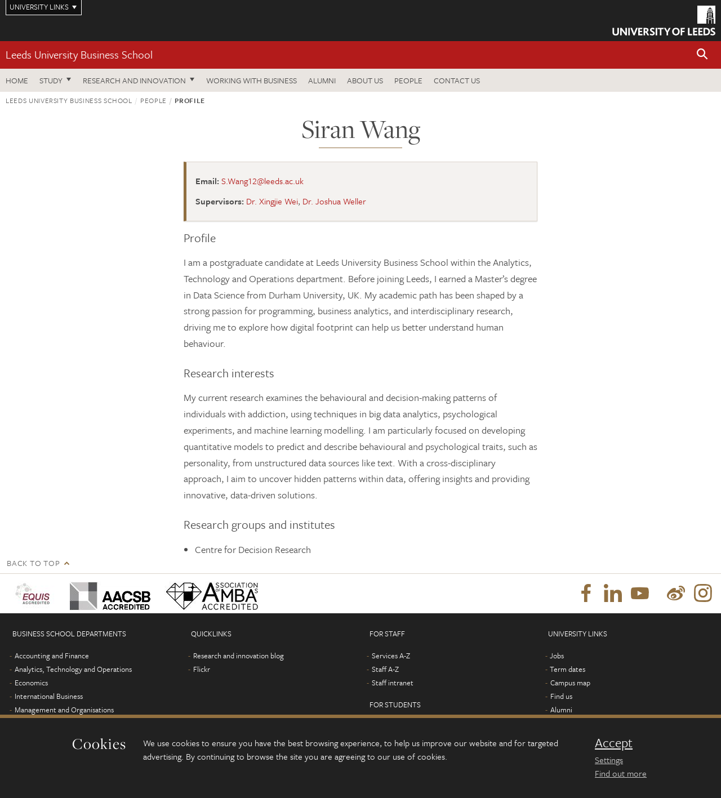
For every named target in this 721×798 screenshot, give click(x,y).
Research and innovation (134, 80)
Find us (561, 696)
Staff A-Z (385, 669)
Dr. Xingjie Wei (272, 201)
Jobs (557, 655)
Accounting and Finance (52, 655)
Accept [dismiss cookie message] (614, 743)
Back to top (33, 563)
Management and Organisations (64, 709)
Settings (609, 760)
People (408, 80)
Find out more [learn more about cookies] (621, 773)
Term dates (567, 669)
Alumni (322, 80)
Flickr (201, 669)
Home (17, 80)
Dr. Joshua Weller (334, 201)
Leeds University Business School (79, 54)
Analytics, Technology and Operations (73, 669)
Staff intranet (392, 682)
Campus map (570, 682)
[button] (702, 54)
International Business (49, 696)
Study (51, 80)
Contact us (457, 80)
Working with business (251, 80)
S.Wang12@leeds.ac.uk (262, 181)
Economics (31, 682)
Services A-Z (391, 655)
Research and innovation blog (238, 655)
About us (365, 80)
